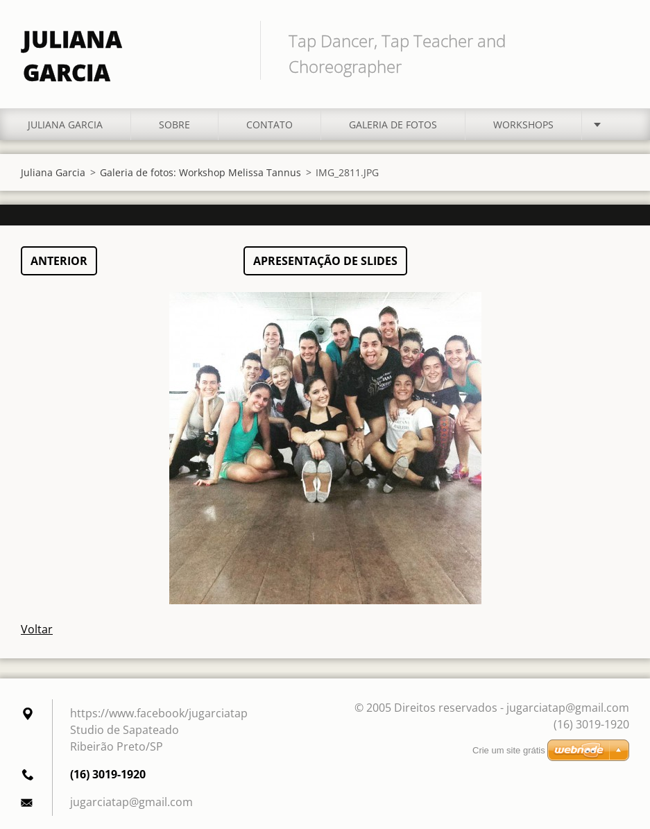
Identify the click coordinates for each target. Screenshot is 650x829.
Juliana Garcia (65, 116)
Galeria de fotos (393, 116)
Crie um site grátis (508, 750)
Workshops (523, 116)
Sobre (174, 116)
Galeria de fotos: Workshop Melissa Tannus (200, 164)
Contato (269, 116)
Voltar (37, 621)
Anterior (59, 253)
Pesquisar (614, 40)
